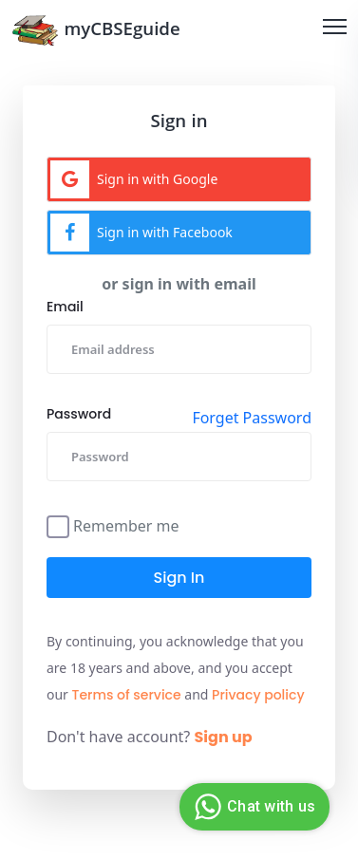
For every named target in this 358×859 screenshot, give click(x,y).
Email (65, 306)
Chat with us (252, 807)
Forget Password (251, 417)
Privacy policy (258, 694)
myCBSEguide (95, 30)
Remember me (126, 524)
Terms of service (126, 694)
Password (79, 413)
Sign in (179, 577)
